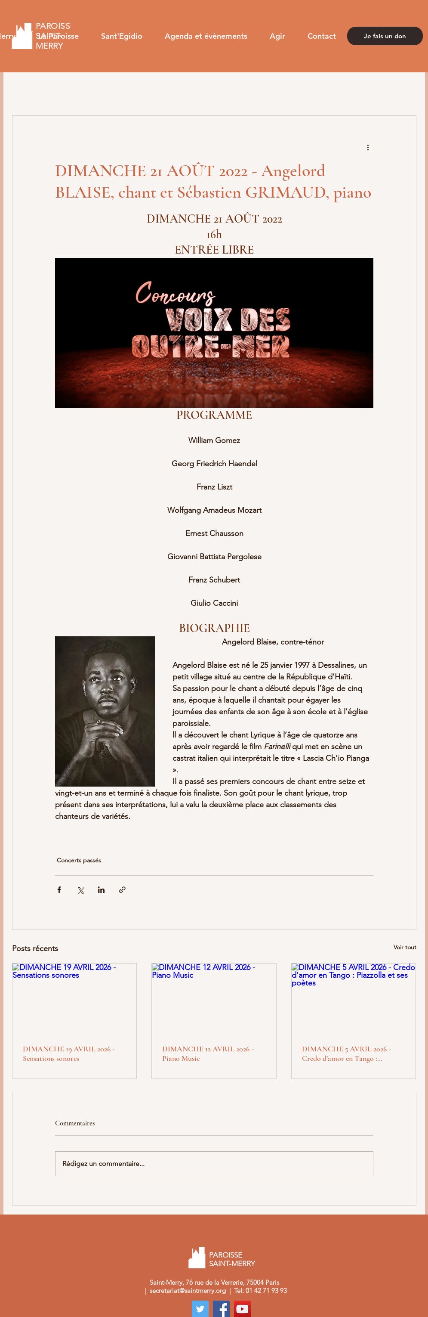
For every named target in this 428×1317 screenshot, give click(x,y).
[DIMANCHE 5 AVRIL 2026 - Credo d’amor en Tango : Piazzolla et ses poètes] (354, 998)
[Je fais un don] (385, 36)
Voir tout (405, 947)
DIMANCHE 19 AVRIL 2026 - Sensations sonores (69, 1053)
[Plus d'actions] (368, 147)
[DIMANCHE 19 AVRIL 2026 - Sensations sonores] (74, 998)
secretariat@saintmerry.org (188, 1290)
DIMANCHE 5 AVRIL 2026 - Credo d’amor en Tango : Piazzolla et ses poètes (346, 1053)
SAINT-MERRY (233, 1263)
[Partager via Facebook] (59, 890)
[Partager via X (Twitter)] (80, 890)
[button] (58, 36)
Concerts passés (79, 860)
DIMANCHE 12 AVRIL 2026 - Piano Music (208, 1053)
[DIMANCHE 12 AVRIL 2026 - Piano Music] (214, 998)
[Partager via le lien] (122, 890)
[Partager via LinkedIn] (101, 890)
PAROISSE (225, 1255)
